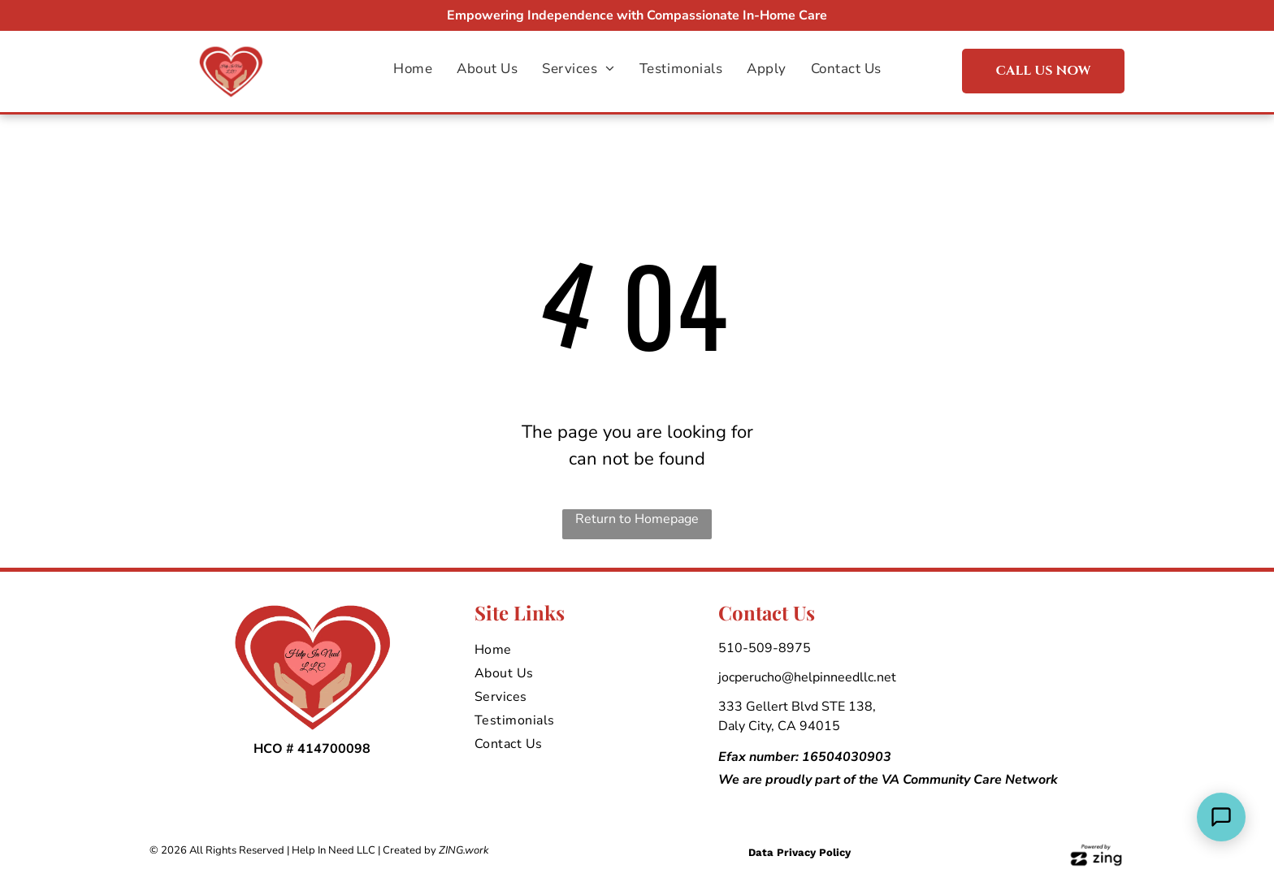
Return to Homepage (637, 519)
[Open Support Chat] (1221, 817)
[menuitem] (412, 69)
